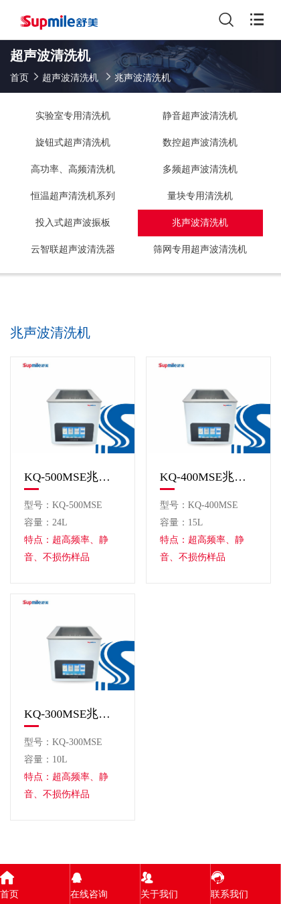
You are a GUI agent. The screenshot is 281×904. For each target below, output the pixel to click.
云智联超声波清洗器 (73, 249)
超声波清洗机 (70, 78)
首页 (19, 78)
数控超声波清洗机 (200, 143)
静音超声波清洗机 (200, 116)
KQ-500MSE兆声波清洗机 (72, 476)
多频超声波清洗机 (200, 169)
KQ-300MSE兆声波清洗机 (72, 713)
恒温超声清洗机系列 (73, 196)
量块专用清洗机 (200, 196)
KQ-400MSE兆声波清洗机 (208, 476)
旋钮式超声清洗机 (72, 143)
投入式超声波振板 (72, 223)
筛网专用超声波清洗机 (200, 249)
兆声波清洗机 (200, 223)
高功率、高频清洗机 (73, 169)
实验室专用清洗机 (72, 116)
